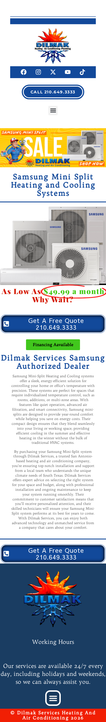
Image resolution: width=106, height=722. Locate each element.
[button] (53, 110)
